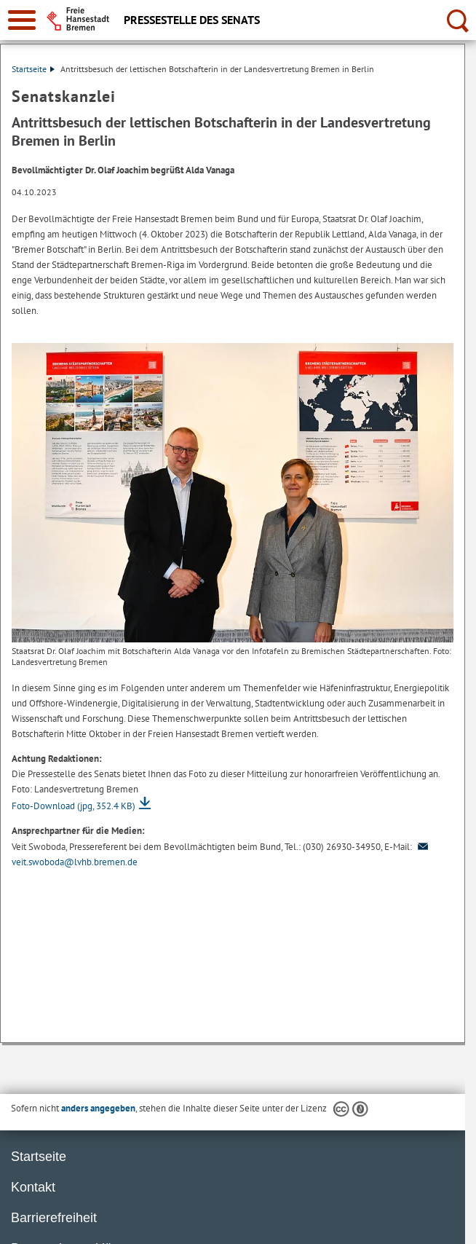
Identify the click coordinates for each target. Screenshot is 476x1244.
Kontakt (33, 1187)
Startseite (33, 68)
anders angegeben (98, 1108)
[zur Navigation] (22, 20)
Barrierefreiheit (54, 1217)
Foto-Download (73, 806)
